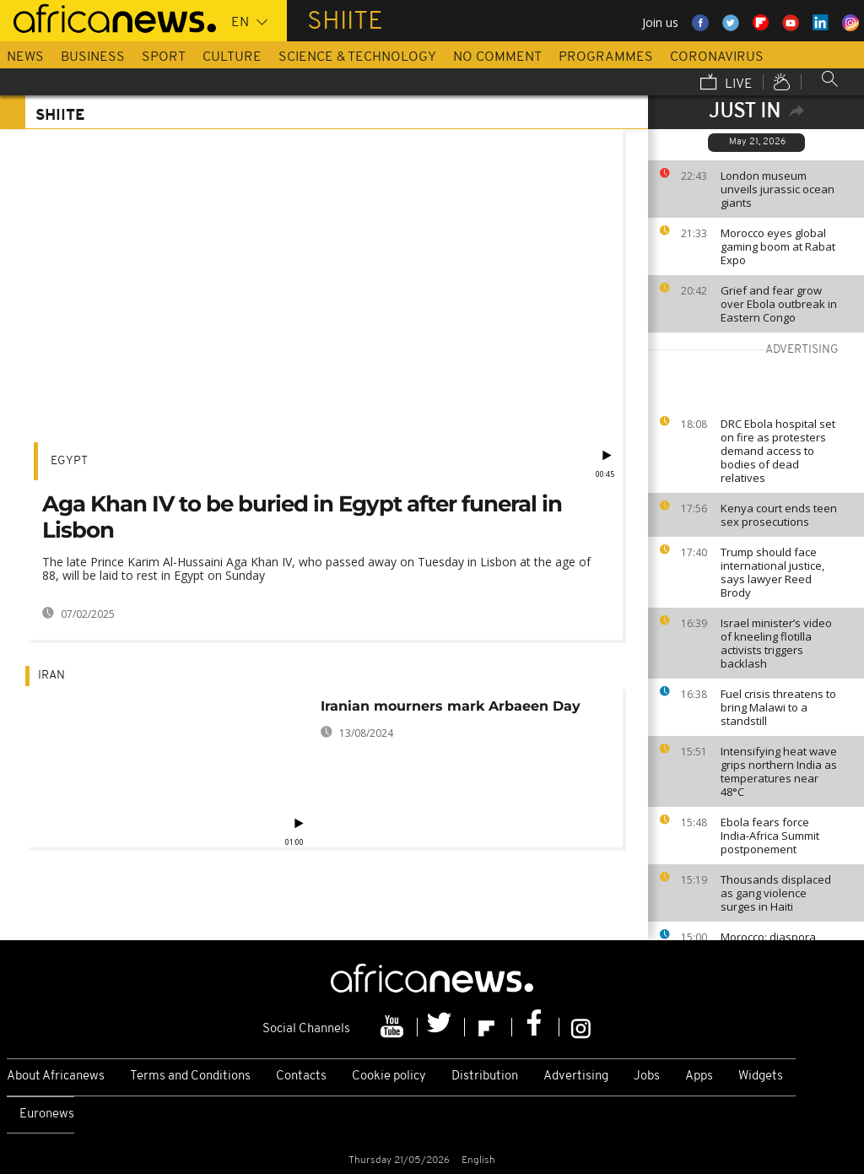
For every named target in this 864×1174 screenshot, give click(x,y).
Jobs (647, 1076)
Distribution (484, 1076)
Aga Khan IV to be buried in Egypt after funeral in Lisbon (302, 517)
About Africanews (56, 1076)
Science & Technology (357, 57)
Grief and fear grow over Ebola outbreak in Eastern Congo (779, 304)
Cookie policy (389, 1076)
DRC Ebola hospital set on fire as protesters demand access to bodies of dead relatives (778, 450)
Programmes (606, 57)
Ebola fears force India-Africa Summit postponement (770, 835)
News (25, 57)
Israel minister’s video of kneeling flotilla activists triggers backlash (776, 643)
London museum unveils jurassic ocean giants (777, 189)
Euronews (46, 1114)
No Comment (497, 57)
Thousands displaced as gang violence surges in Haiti (776, 893)
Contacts (301, 1076)
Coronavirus (717, 57)
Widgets (760, 1076)
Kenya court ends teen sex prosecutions (779, 514)
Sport (164, 57)
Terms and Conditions (190, 1076)
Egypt (69, 461)
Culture (232, 57)
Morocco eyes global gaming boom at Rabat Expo (778, 246)
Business (93, 57)
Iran (51, 675)
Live (726, 83)
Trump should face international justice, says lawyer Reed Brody (772, 572)
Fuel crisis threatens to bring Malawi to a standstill (778, 707)
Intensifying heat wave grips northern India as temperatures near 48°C (779, 771)
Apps (699, 1076)
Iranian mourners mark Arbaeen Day (450, 706)
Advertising (575, 1076)
